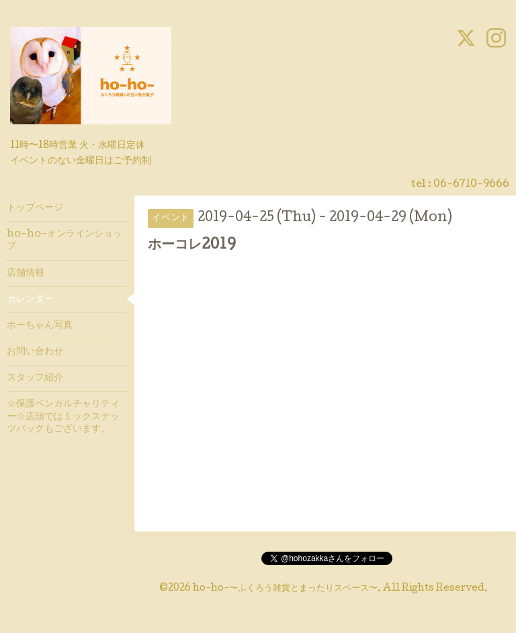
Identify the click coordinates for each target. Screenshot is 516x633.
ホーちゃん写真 (40, 326)
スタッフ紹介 (35, 378)
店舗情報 (25, 273)
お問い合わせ (35, 352)
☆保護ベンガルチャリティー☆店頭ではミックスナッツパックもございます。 (63, 416)
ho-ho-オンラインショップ (64, 240)
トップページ (35, 208)
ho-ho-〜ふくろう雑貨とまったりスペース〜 (285, 588)
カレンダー (30, 299)
